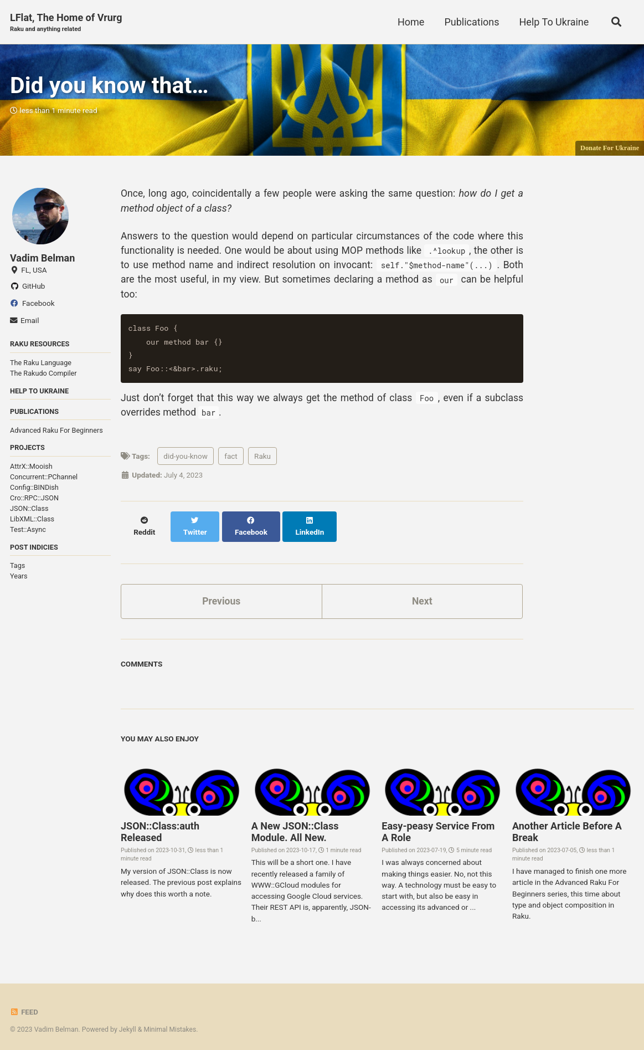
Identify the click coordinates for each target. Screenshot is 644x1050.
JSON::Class (29, 512)
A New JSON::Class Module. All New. (295, 827)
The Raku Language (40, 365)
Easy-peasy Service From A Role (438, 827)
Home (409, 22)
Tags (17, 569)
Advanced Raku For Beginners (56, 433)
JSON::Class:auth (160, 827)
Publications (470, 22)
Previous (221, 596)
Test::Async (28, 533)
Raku (262, 462)
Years (19, 580)
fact (231, 462)
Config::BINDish (34, 491)
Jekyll (128, 1024)
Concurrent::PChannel (44, 481)
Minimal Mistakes (171, 1024)
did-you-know (185, 462)
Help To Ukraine (553, 22)
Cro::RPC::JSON (34, 502)
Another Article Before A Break (567, 827)
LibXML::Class (32, 522)
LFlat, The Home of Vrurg (66, 23)
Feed (24, 1007)
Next (421, 596)
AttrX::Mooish (31, 470)
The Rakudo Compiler (43, 376)
